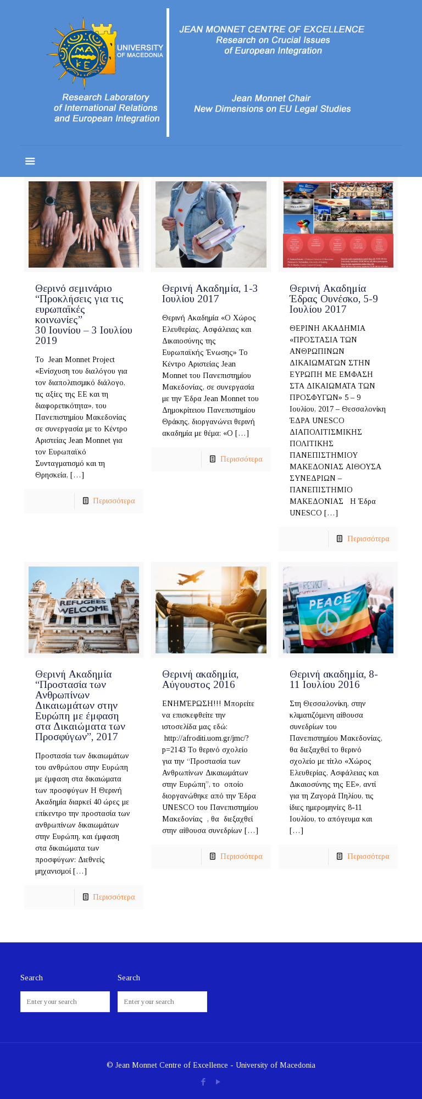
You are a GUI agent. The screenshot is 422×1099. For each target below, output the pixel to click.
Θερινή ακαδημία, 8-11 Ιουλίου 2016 (334, 679)
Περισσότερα (114, 501)
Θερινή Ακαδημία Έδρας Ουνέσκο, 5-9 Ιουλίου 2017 (334, 298)
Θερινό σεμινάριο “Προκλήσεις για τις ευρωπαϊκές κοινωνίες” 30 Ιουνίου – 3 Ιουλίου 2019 (83, 314)
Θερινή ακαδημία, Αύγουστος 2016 (200, 679)
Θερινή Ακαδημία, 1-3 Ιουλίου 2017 (210, 293)
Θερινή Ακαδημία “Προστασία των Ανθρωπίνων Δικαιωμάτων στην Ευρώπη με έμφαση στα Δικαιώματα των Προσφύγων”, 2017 (80, 705)
